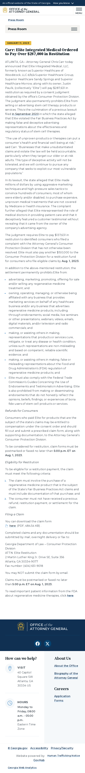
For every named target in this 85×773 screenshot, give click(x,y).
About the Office (66, 665)
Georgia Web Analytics (22, 767)
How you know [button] (61, 3)
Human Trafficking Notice (63, 755)
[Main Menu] (78, 10)
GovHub (39, 760)
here (70, 595)
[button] (74, 29)
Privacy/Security (62, 748)
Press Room (16, 20)
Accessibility (39, 748)
